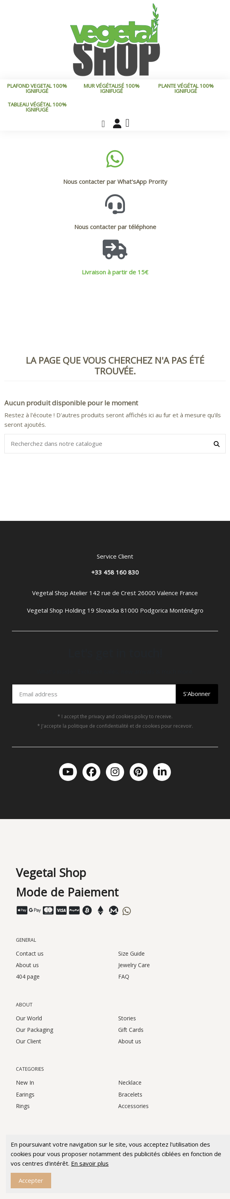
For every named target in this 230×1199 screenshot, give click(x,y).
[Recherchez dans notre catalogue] (217, 443)
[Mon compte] (117, 123)
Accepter (31, 1180)
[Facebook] (91, 772)
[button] (103, 124)
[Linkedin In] (162, 772)
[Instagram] (115, 772)
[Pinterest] (139, 772)
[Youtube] (68, 772)
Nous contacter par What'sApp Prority (115, 181)
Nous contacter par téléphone (115, 227)
